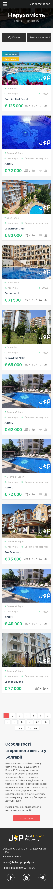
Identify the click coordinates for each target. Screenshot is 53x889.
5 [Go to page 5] (33, 715)
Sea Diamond (13, 552)
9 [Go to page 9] (14, 721)
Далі (19, 728)
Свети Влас (12, 88)
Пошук (14, 37)
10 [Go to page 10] (22, 721)
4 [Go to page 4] (27, 715)
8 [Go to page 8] (7, 721)
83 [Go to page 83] (46, 721)
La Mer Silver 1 (14, 681)
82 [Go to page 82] (37, 721)
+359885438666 (40, 4)
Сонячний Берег (14, 153)
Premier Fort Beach (17, 99)
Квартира (11, 93)
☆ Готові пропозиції (38, 37)
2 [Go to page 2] (12, 715)
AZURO (9, 163)
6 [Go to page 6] (41, 715)
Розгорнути (26, 818)
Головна (17, 21)
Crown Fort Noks (15, 358)
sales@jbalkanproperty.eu (18, 862)
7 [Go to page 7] (47, 715)
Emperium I (12, 293)
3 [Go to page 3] (19, 715)
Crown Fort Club (14, 228)
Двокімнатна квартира (34, 158)
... (30, 721)
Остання (32, 728)
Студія (43, 93)
